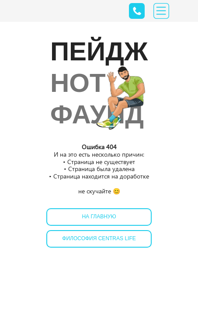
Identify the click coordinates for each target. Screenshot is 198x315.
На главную (99, 217)
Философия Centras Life (98, 238)
